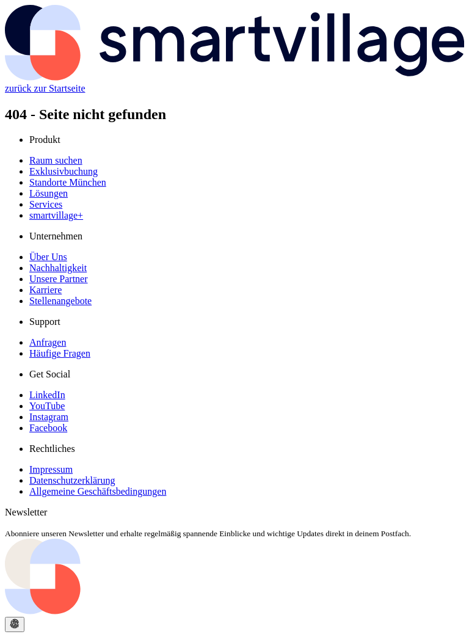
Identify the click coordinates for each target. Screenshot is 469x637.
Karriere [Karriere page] (45, 290)
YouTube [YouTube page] (47, 406)
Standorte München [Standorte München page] (67, 182)
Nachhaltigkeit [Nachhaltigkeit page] (58, 268)
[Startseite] (234, 77)
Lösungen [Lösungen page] (48, 193)
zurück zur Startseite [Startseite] (45, 88)
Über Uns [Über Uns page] (48, 257)
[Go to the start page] (234, 611)
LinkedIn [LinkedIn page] (47, 395)
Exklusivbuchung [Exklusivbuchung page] (63, 171)
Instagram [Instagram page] (48, 417)
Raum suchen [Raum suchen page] (55, 160)
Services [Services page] (45, 204)
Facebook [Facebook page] (48, 428)
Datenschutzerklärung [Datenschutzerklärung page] (72, 480)
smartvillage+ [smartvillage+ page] (56, 215)
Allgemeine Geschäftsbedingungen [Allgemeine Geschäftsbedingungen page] (97, 491)
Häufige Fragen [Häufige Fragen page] (59, 353)
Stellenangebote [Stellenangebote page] (60, 301)
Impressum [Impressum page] (51, 469)
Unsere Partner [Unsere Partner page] (58, 279)
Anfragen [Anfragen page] (47, 342)
